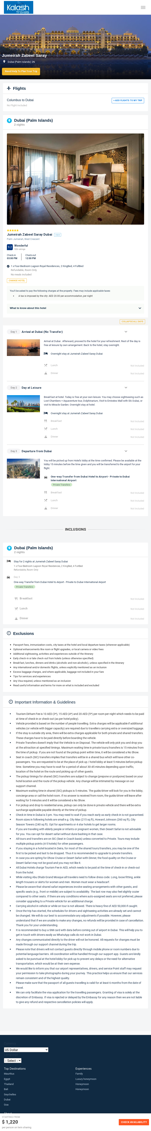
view (57, 234)
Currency (10, 1043)
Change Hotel (17, 280)
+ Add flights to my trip (127, 100)
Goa (6, 1104)
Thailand (9, 1084)
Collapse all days (132, 321)
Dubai (7, 1099)
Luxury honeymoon (86, 1079)
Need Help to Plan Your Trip (21, 71)
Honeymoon (82, 1084)
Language (11, 1054)
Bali (6, 1089)
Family (79, 1073)
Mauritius (9, 1073)
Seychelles (10, 1094)
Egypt (7, 1079)
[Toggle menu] (143, 7)
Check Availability (134, 1122)
